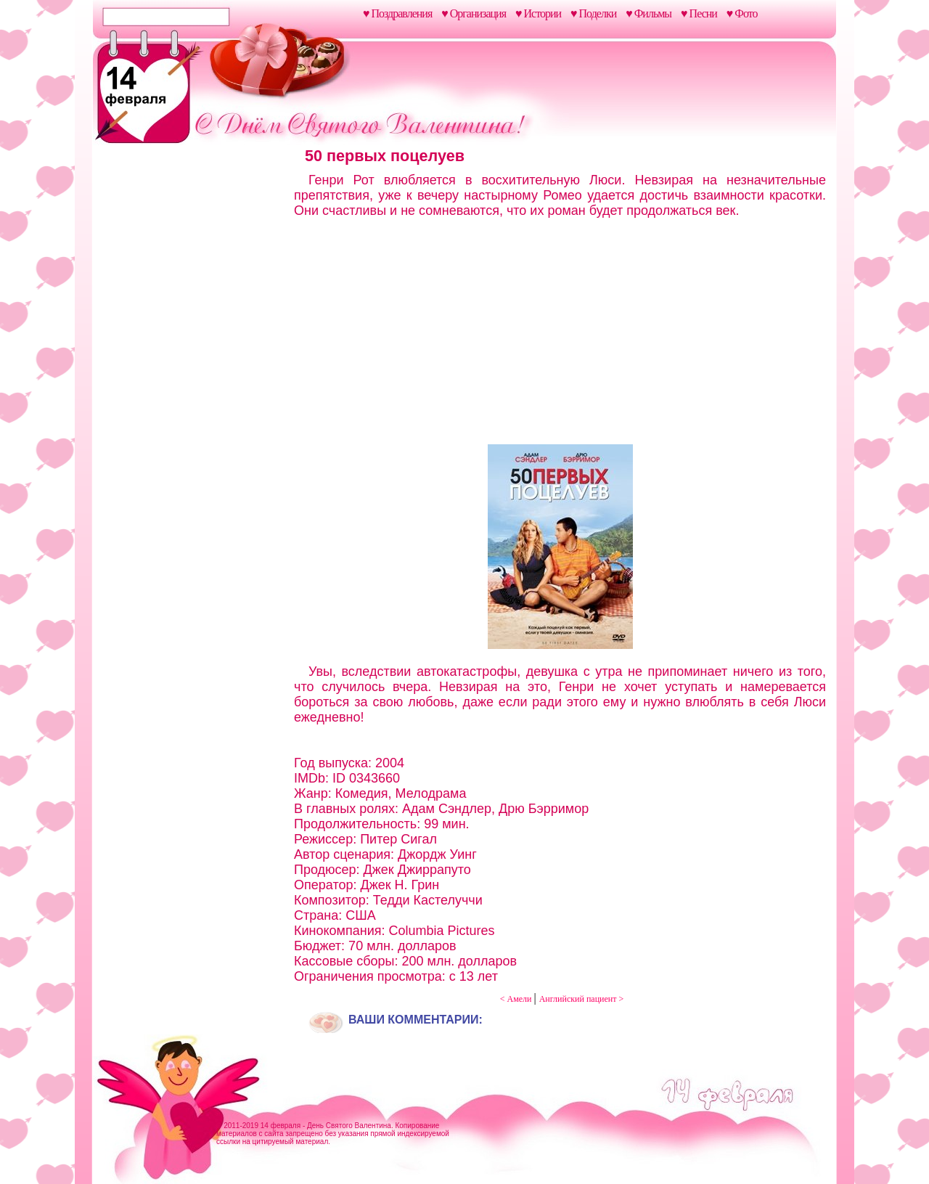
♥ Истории (538, 13)
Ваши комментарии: (415, 1019)
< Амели (517, 999)
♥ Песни (699, 13)
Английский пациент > (581, 999)
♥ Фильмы (648, 13)
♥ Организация (473, 13)
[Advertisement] (191, 376)
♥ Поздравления (397, 13)
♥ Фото (742, 13)
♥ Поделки (593, 13)
